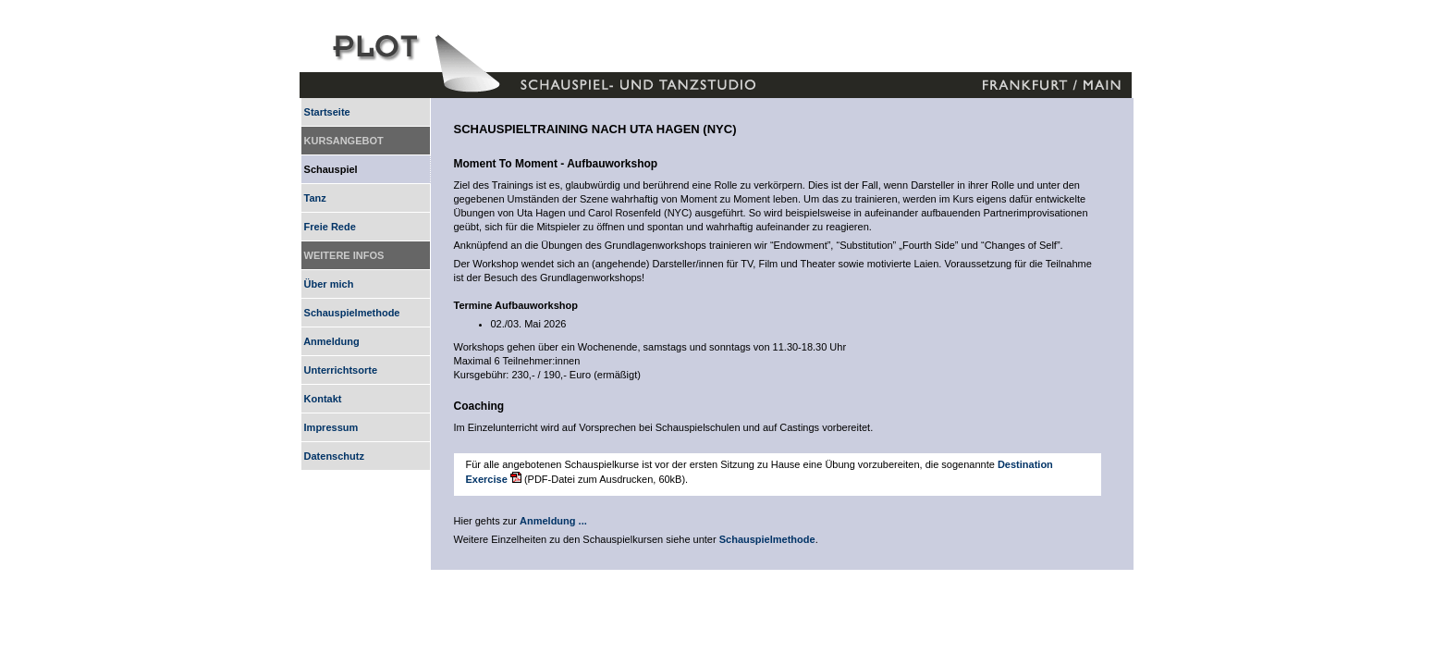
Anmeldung (330, 341)
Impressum (330, 427)
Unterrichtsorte (339, 370)
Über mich (327, 284)
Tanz (313, 198)
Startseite (325, 111)
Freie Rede (328, 226)
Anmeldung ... (553, 520)
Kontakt (321, 398)
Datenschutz (332, 456)
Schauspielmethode (350, 312)
